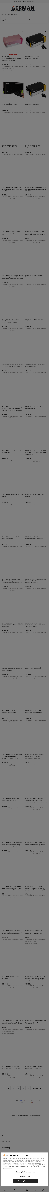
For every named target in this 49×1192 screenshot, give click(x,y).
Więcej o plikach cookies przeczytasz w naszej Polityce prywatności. (24, 1167)
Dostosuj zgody (25, 1177)
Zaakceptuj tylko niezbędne (25, 1172)
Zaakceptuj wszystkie (25, 1181)
